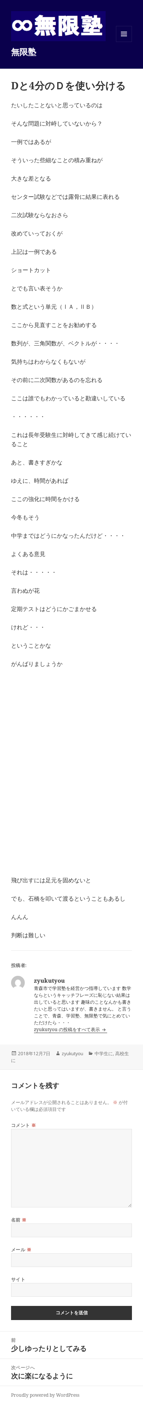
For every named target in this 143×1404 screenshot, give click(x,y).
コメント (23, 1125)
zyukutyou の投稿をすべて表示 (67, 1029)
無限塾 (23, 51)
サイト (18, 1279)
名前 (19, 1220)
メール (21, 1249)
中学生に (104, 1053)
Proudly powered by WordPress (45, 1395)
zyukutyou (72, 1053)
